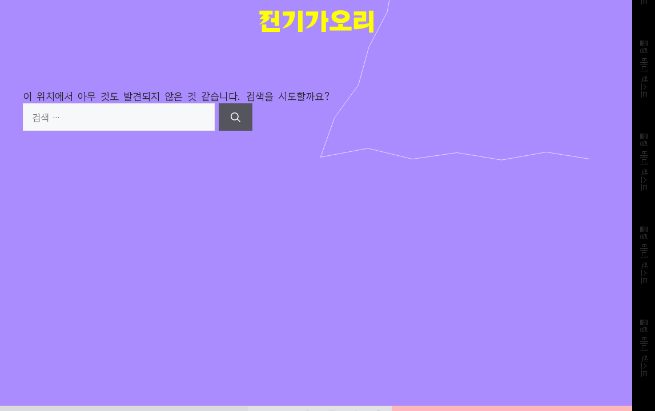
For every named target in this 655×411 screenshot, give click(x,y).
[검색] (235, 117)
